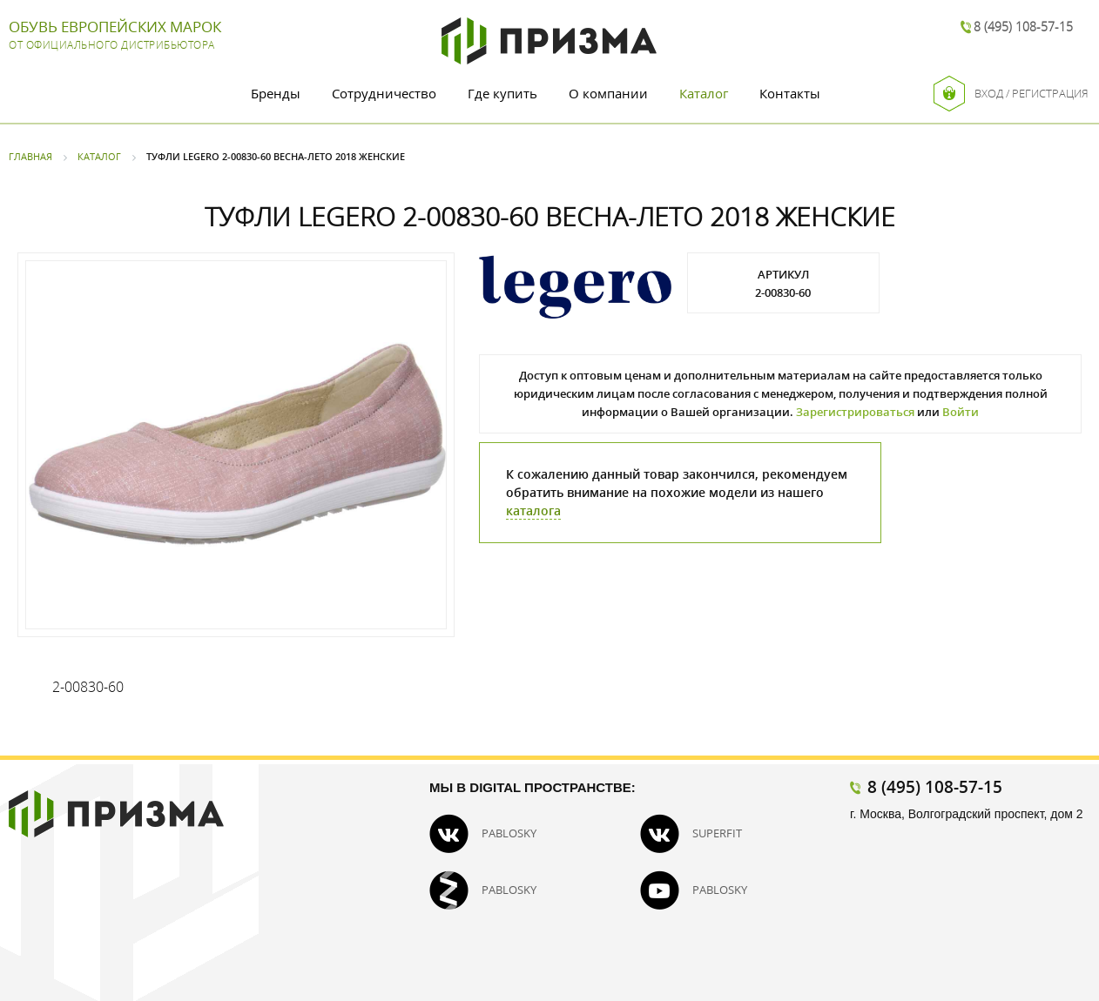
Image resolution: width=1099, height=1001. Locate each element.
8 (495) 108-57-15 (1023, 26)
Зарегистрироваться (855, 412)
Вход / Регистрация (1011, 93)
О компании (608, 93)
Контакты (789, 93)
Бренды (275, 93)
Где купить (502, 93)
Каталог (703, 93)
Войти (960, 412)
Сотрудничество (384, 93)
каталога (533, 510)
